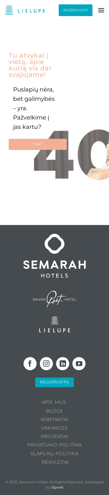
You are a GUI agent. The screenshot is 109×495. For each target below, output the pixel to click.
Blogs (54, 411)
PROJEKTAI (54, 436)
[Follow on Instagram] (46, 363)
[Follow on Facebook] (30, 363)
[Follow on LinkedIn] (62, 363)
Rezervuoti (75, 10)
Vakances (54, 428)
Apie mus (54, 402)
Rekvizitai (55, 462)
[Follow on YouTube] (78, 363)
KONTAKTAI (54, 419)
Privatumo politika (54, 445)
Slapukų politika (55, 453)
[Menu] (101, 10)
